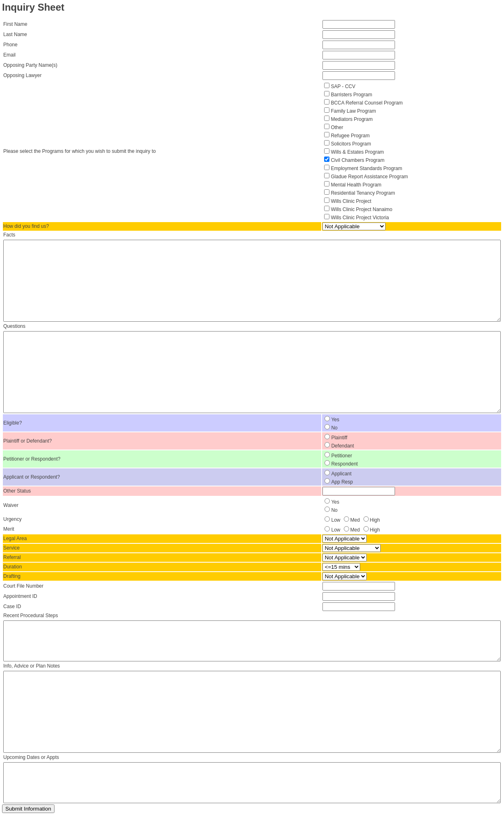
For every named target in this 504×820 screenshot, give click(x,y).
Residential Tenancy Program (363, 193)
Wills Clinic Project (351, 201)
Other (337, 127)
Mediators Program (351, 119)
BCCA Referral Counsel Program (366, 103)
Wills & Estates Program (357, 152)
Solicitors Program (351, 144)
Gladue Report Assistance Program (369, 176)
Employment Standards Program (366, 168)
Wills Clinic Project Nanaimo (361, 209)
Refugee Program (350, 136)
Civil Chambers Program (357, 160)
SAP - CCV (343, 86)
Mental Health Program (356, 185)
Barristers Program (351, 95)
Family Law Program (353, 111)
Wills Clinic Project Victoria (360, 217)
